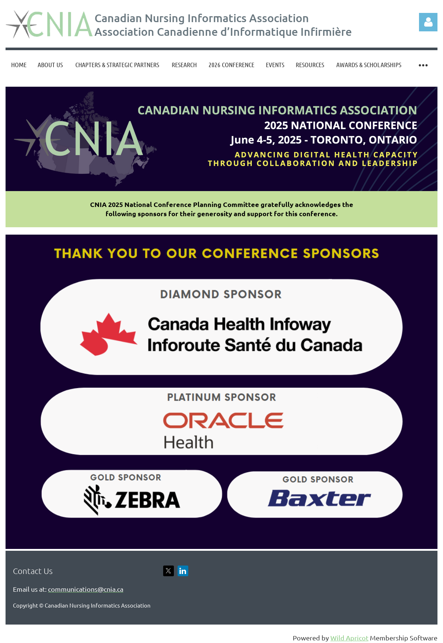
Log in (428, 22)
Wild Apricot (349, 638)
